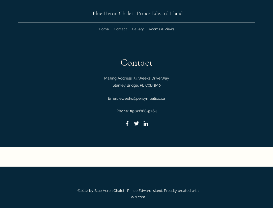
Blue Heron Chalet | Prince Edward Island (138, 13)
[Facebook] (127, 123)
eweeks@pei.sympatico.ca (142, 98)
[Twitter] (136, 123)
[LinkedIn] (146, 123)
